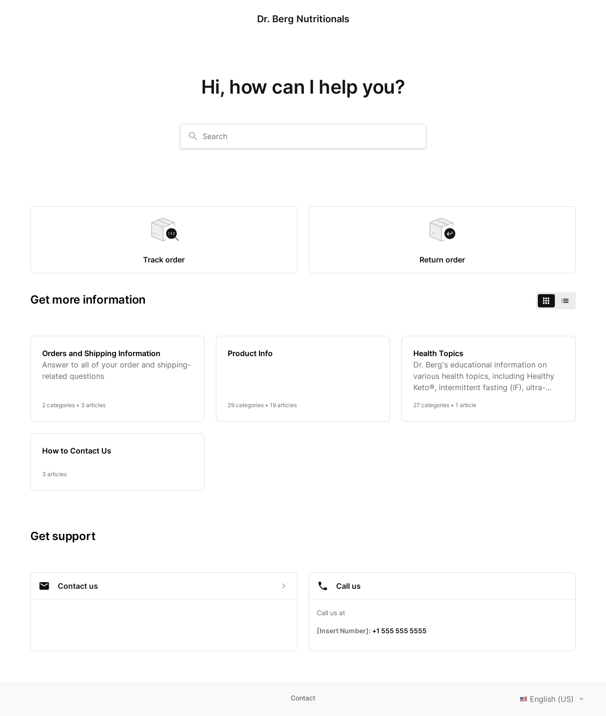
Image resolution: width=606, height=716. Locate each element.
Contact (303, 698)
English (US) (553, 699)
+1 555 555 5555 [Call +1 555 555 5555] (399, 631)
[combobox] (303, 136)
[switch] (556, 300)
